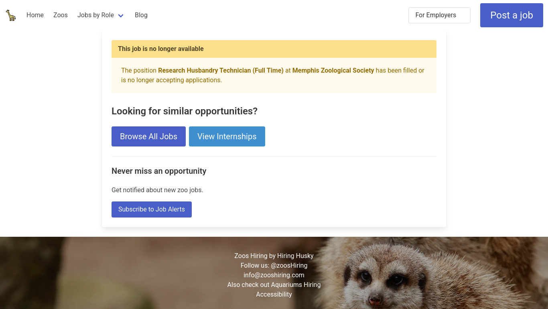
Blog (141, 15)
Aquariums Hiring (296, 285)
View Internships (226, 136)
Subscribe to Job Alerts (151, 209)
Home (35, 15)
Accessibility (274, 294)
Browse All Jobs (148, 136)
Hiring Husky (295, 256)
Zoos (60, 15)
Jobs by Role (95, 15)
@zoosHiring (289, 265)
